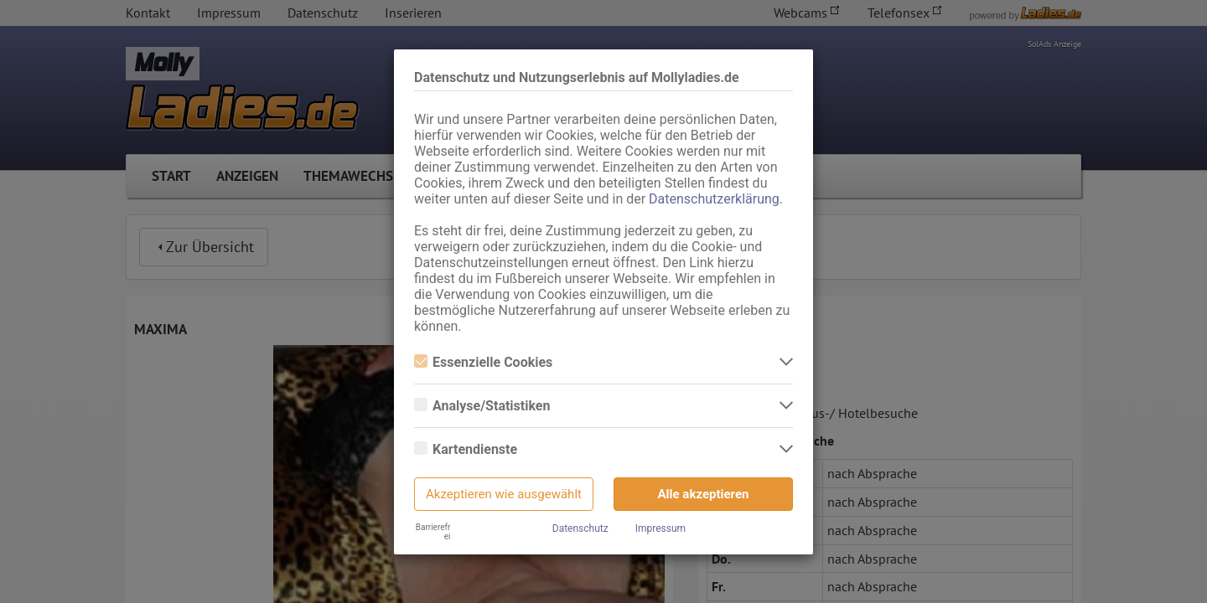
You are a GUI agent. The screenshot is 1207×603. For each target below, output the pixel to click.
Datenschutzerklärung (714, 199)
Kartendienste (465, 449)
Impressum (660, 528)
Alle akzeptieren (703, 494)
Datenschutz (580, 528)
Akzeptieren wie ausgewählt (504, 494)
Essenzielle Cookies (483, 362)
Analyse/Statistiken (482, 406)
